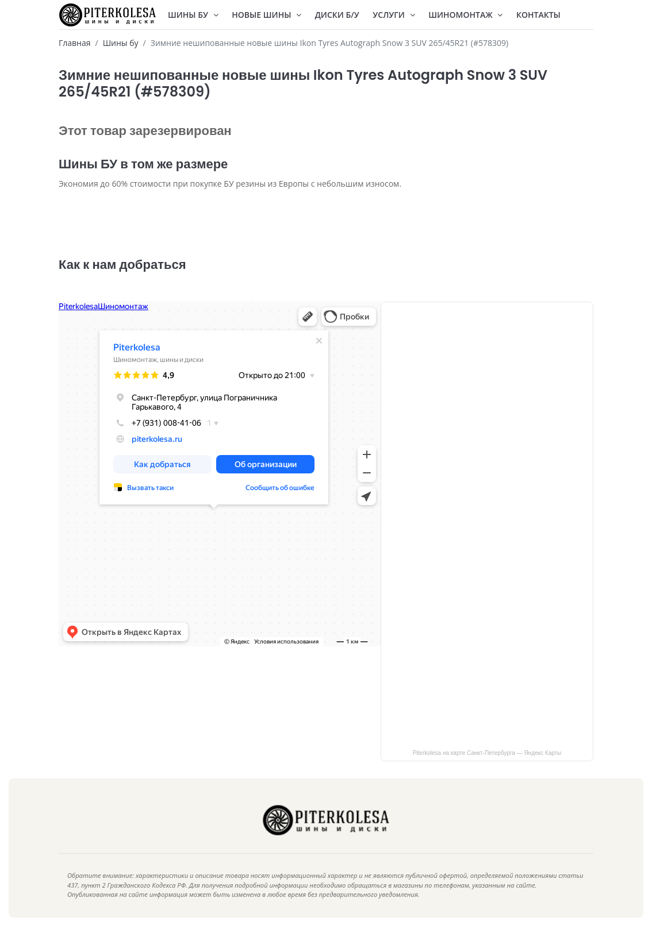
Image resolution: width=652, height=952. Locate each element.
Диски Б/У (337, 14)
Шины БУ (193, 14)
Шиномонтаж (465, 14)
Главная (75, 42)
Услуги (394, 14)
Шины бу (121, 42)
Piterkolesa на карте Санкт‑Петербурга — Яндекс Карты (487, 770)
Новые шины (266, 14)
